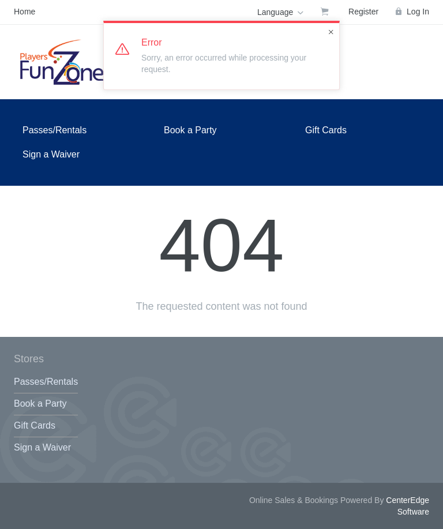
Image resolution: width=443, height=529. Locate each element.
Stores (29, 359)
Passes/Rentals (54, 130)
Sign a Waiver (51, 154)
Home (24, 11)
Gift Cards (326, 130)
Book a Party (190, 130)
